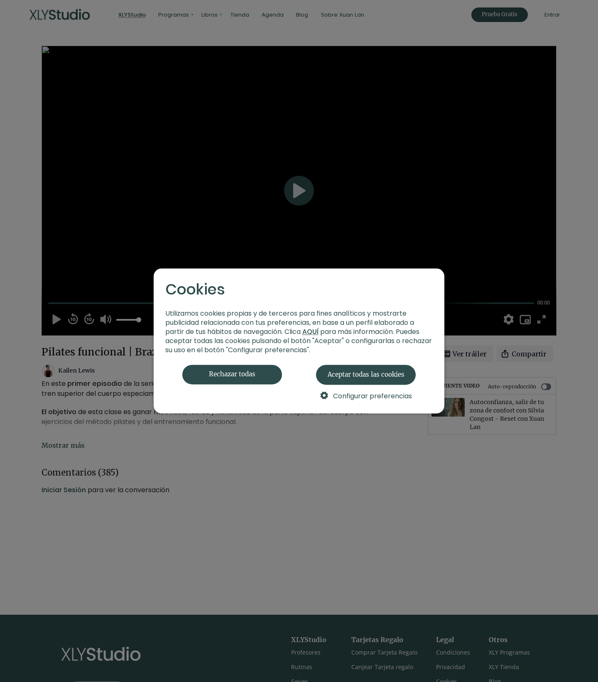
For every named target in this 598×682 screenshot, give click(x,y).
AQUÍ (310, 332)
